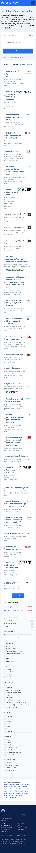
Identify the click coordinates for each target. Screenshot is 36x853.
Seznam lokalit (22, 823)
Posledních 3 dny (10, 768)
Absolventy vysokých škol (12, 692)
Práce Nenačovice (22, 785)
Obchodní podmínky (7, 818)
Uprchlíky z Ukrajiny (10, 707)
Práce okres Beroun (11, 795)
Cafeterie (8, 750)
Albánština (8, 716)
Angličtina (8, 719)
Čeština (7, 726)
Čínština (8, 731)
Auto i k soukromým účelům (14, 745)
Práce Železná (25, 791)
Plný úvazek (8, 646)
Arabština (8, 721)
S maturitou (8, 674)
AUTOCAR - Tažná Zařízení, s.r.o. (13, 611)
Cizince (7, 695)
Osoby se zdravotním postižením (15, 702)
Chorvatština (9, 729)
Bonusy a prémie (10, 747)
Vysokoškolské (9, 677)
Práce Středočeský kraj (13, 796)
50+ (6, 685)
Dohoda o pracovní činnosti (13, 654)
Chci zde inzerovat (26, 64)
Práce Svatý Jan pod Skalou (17, 790)
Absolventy (8, 688)
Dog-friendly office (11, 755)
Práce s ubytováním (10, 624)
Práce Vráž (8, 787)
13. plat (7, 740)
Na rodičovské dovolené (12, 700)
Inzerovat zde (24, 3)
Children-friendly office (12, 752)
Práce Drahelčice (21, 793)
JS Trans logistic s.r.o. (10, 607)
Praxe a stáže (9, 661)
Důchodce (8, 697)
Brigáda (6, 626)
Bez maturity (9, 672)
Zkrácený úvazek (10, 649)
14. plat (7, 742)
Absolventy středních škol (13, 690)
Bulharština (8, 724)
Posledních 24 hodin (11, 765)
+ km (28, 35)
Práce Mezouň (9, 793)
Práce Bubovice (20, 789)
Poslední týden (9, 770)
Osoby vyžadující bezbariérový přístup (16, 705)
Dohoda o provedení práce (13, 651)
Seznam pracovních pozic (6, 824)
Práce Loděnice (9, 785)
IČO (6, 656)
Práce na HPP (8, 621)
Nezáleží (7, 669)
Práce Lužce (17, 787)
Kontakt (3, 820)
